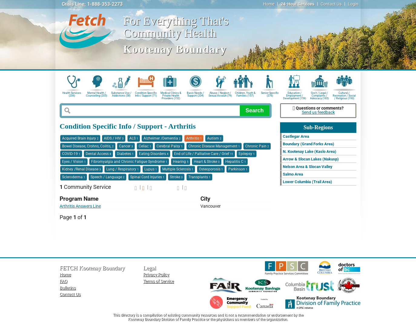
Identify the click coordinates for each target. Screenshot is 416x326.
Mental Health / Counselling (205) (96, 94)
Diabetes (125, 154)
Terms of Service (158, 281)
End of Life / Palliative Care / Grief (203, 154)
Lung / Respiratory (122, 169)
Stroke (176, 177)
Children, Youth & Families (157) (245, 94)
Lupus (150, 169)
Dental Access (98, 154)
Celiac (145, 146)
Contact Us (331, 4)
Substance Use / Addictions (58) (121, 94)
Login (353, 4)
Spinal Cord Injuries (147, 177)
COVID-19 (71, 154)
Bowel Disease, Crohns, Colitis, (88, 146)
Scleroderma (73, 177)
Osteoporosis (211, 169)
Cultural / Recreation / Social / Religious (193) (344, 95)
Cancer (126, 146)
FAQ (64, 281)
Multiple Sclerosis (177, 169)
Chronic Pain (257, 146)
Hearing (180, 162)
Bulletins (68, 288)
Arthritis (194, 138)
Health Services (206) (71, 94)
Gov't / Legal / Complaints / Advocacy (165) (319, 95)
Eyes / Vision (74, 162)
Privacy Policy (156, 274)
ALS (133, 138)
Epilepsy (247, 154)
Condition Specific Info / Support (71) (146, 94)
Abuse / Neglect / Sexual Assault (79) (220, 94)
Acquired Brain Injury (80, 138)
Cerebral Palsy (170, 146)
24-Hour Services (297, 4)
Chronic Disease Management (214, 146)
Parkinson (237, 169)
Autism (214, 138)
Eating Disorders (153, 154)
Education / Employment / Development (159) (294, 95)
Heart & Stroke (207, 162)
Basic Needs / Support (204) (195, 94)
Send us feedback (318, 112)
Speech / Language (107, 177)
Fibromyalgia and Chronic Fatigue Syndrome (129, 162)
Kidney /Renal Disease (81, 169)
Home (268, 4)
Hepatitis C (235, 162)
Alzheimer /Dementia (162, 138)
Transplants (199, 177)
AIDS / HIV (114, 138)
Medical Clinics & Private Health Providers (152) (170, 95)
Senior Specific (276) (270, 94)
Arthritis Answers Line (80, 206)
